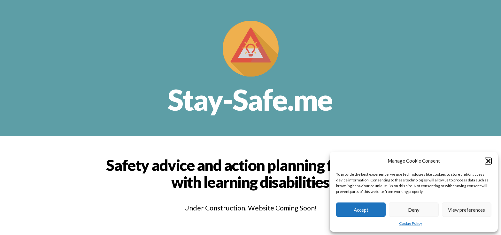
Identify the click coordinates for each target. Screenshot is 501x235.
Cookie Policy (410, 223)
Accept (361, 210)
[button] (488, 161)
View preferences (466, 210)
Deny (414, 210)
